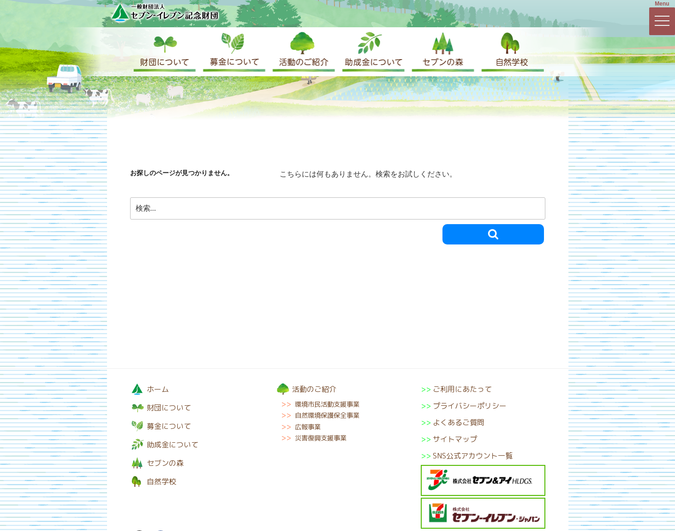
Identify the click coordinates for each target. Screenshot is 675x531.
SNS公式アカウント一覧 (473, 456)
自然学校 (510, 52)
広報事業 (308, 427)
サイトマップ (455, 439)
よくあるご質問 (458, 422)
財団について (164, 52)
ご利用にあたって (462, 389)
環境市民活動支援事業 (327, 404)
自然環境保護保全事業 (327, 415)
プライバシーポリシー (470, 406)
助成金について (371, 52)
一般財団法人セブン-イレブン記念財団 (165, 12)
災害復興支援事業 (320, 438)
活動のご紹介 (302, 52)
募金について (233, 52)
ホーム (158, 389)
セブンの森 (441, 52)
